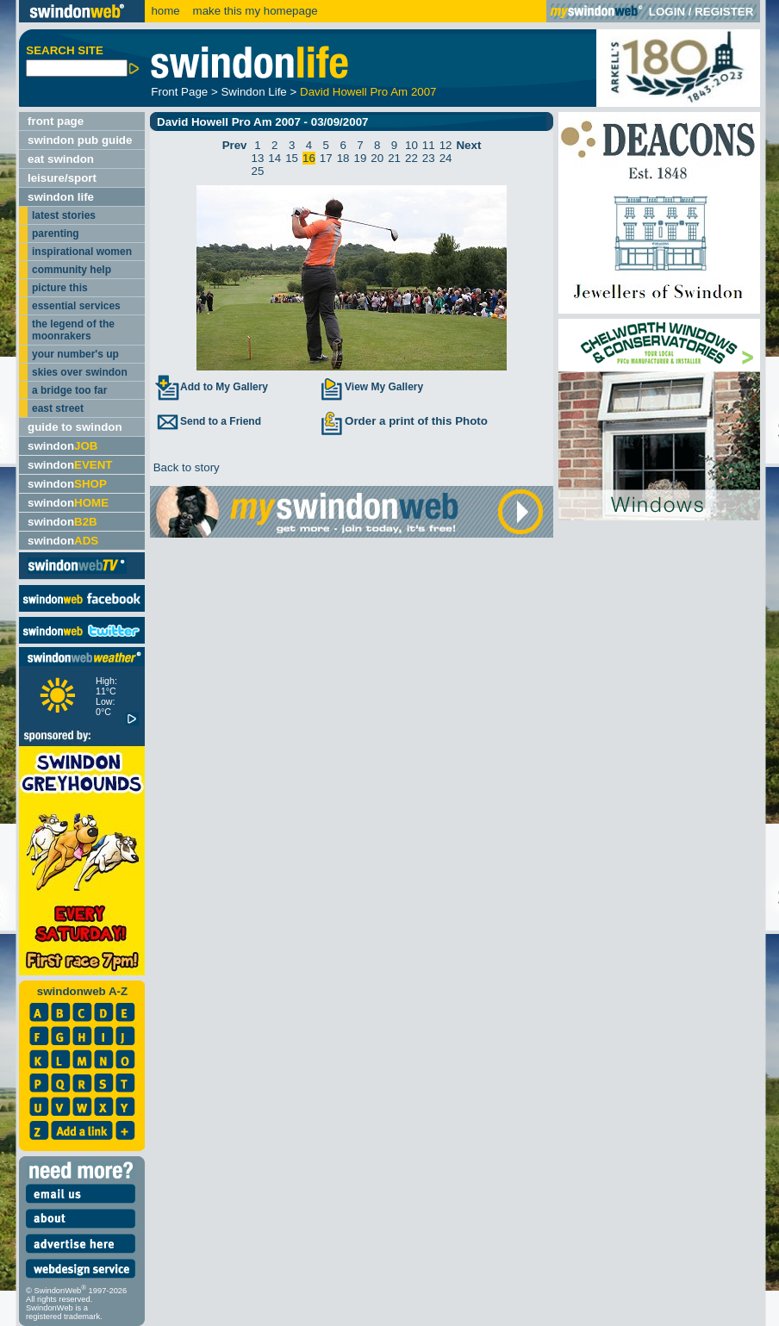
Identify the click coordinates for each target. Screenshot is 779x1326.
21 (394, 158)
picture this (60, 288)
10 (411, 145)
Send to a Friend (207, 421)
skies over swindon (80, 372)
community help (71, 270)
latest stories (64, 215)
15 (291, 158)
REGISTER (724, 11)
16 (308, 158)
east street (58, 408)
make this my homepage (254, 10)
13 (258, 158)
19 (360, 158)
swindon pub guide (80, 140)
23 (428, 158)
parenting (55, 233)
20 (377, 158)
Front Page (179, 91)
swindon (62, 445)
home (165, 10)
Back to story (185, 467)
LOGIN (667, 11)
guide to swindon (75, 426)
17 (326, 158)
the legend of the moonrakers (73, 330)
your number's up (75, 354)
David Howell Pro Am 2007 (368, 91)
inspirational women (82, 252)
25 (258, 171)
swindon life (61, 196)
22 (411, 158)
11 (428, 145)
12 (445, 145)
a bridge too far (69, 390)
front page (56, 121)
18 (343, 158)
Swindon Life (253, 91)
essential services (76, 306)
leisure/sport (62, 177)
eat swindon (61, 159)
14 (274, 158)
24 (445, 158)
